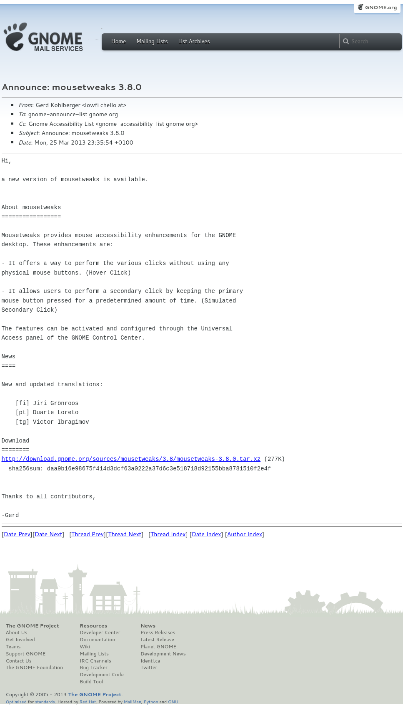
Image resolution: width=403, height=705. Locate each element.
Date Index (206, 534)
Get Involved (20, 639)
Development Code (102, 674)
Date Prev (17, 534)
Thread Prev (87, 534)
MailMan (132, 701)
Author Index (244, 534)
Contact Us (19, 661)
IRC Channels (95, 661)
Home (118, 41)
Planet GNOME (158, 646)
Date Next (48, 534)
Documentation (97, 639)
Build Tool (91, 681)
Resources (93, 625)
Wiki (85, 646)
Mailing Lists (152, 41)
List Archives (194, 41)
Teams (13, 646)
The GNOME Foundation (34, 667)
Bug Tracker (94, 667)
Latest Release (157, 639)
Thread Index (168, 534)
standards (45, 701)
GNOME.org (381, 7)
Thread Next (124, 534)
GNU (173, 701)
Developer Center (100, 632)
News (147, 625)
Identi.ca (150, 661)
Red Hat (87, 701)
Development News (163, 653)
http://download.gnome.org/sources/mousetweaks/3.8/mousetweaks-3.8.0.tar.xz (131, 459)
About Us (17, 632)
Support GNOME (26, 653)
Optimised (16, 701)
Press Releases (157, 632)
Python (151, 701)
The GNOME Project (32, 625)
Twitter (148, 667)
